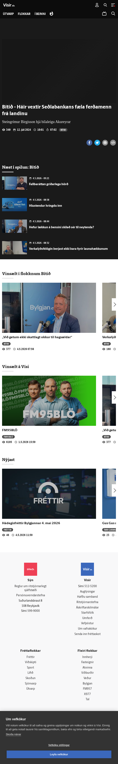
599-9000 (33, 611)
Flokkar (24, 14)
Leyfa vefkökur (59, 754)
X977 (87, 694)
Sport (30, 667)
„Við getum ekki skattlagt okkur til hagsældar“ (37, 337)
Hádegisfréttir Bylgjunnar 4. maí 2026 (31, 523)
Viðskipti (30, 662)
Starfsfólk (87, 612)
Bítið (63, 130)
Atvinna (87, 667)
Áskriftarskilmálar (87, 607)
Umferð (87, 618)
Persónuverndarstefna (30, 595)
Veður (87, 678)
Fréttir (7, 529)
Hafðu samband (87, 597)
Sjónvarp (30, 683)
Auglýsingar (87, 591)
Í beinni (40, 14)
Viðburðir (87, 673)
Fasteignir (87, 662)
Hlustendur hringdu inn (45, 206)
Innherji (87, 657)
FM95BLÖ (9, 430)
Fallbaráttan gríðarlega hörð (48, 184)
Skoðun (30, 678)
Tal (87, 699)
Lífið (30, 673)
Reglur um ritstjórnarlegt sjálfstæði (30, 588)
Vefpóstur (87, 623)
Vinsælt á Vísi (15, 366)
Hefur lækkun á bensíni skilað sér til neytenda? (61, 227)
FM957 (87, 688)
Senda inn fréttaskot (87, 634)
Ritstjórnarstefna (87, 602)
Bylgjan (87, 683)
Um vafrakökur (87, 628)
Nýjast (8, 459)
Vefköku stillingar (59, 745)
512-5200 (90, 586)
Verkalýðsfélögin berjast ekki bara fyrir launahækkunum (68, 249)
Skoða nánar (13, 734)
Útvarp (30, 688)
